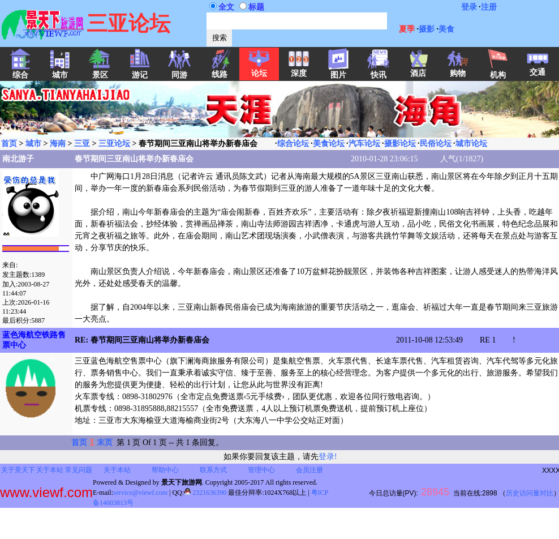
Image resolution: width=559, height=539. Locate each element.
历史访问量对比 (529, 493)
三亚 (82, 143)
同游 (179, 71)
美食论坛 (329, 143)
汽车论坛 (364, 143)
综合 (20, 71)
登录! (328, 456)
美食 (446, 29)
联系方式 (213, 470)
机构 (498, 71)
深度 (298, 70)
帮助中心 (165, 470)
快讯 (378, 71)
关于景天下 (18, 470)
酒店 (418, 70)
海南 (58, 143)
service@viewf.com (140, 493)
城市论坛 (471, 143)
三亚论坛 (114, 143)
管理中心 (261, 470)
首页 (9, 143)
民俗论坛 (436, 143)
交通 (537, 68)
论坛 (259, 70)
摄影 (427, 29)
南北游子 (18, 159)
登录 (469, 7)
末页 (105, 442)
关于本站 (49, 470)
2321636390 (205, 493)
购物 (457, 70)
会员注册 (309, 470)
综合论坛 (293, 143)
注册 (489, 7)
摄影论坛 (400, 143)
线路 (219, 71)
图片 (338, 71)
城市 (33, 143)
